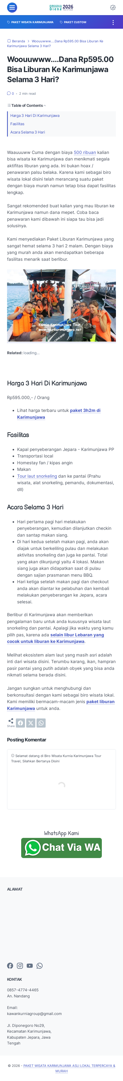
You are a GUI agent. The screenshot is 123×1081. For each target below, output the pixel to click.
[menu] (12, 8)
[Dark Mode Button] (113, 8)
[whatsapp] (41, 723)
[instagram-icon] (20, 966)
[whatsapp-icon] (40, 966)
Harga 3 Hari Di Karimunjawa (34, 115)
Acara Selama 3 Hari (27, 132)
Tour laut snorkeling (37, 476)
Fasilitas (17, 123)
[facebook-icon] (10, 966)
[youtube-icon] (30, 966)
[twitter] (30, 723)
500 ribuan (85, 152)
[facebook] (20, 723)
